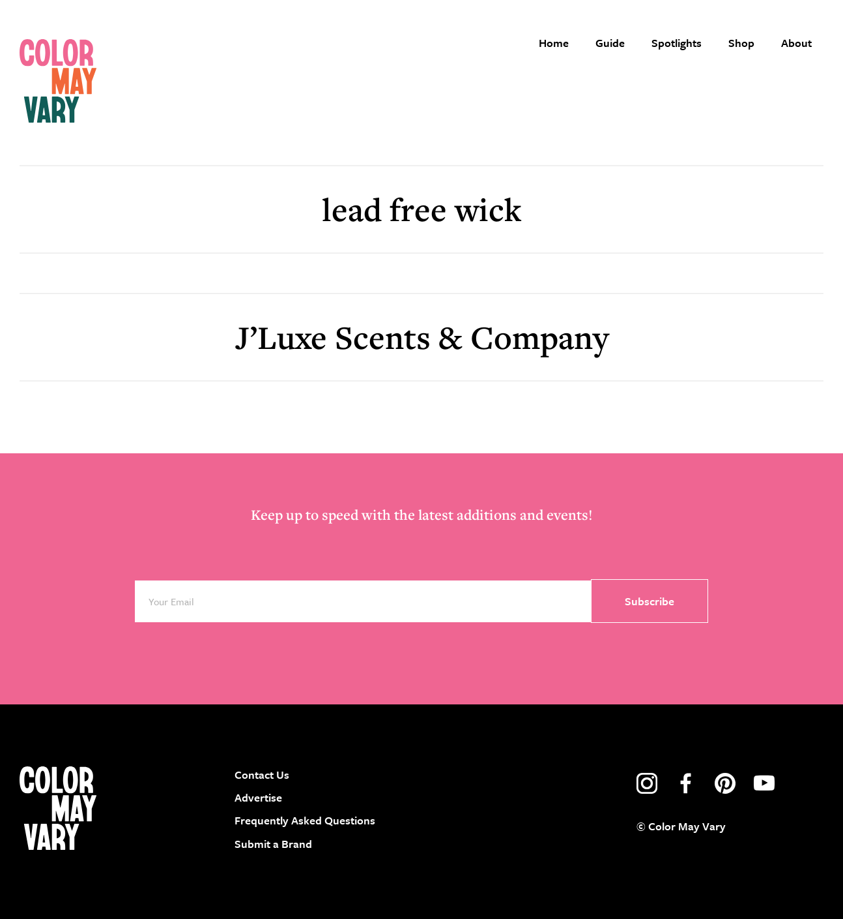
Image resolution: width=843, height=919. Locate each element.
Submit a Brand (273, 844)
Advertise (258, 797)
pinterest (725, 783)
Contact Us (262, 774)
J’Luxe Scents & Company (421, 337)
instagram (646, 783)
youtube (764, 783)
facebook (686, 783)
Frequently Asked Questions (305, 820)
